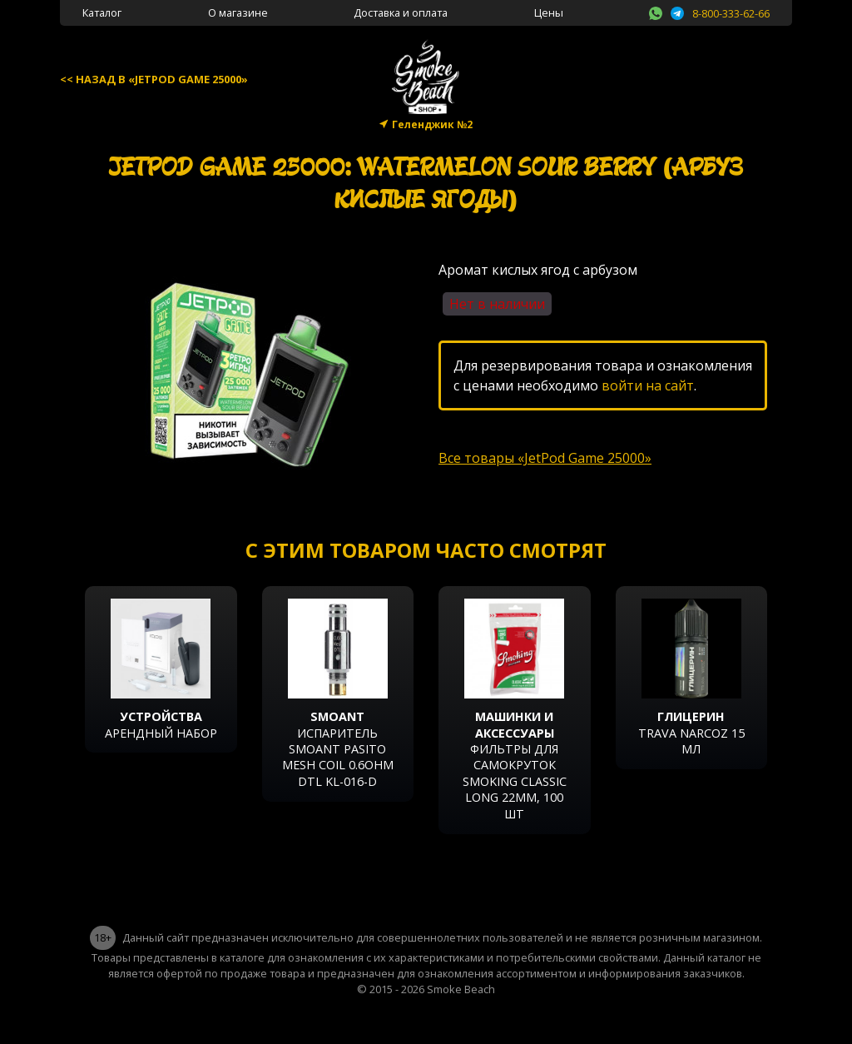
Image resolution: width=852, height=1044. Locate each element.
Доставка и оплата (401, 12)
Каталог (101, 12)
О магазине (238, 12)
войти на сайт (648, 385)
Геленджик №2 (432, 124)
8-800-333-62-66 (731, 13)
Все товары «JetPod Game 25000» (544, 458)
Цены (548, 12)
